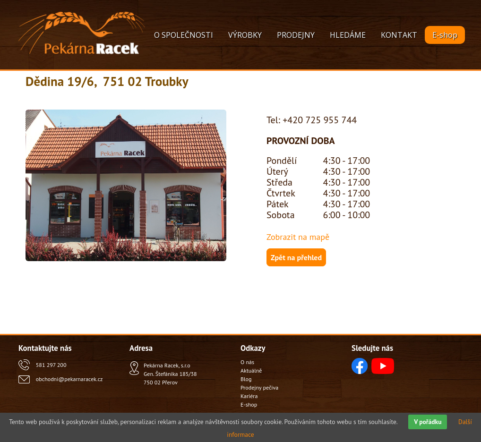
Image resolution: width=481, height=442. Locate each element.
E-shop (444, 35)
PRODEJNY (296, 35)
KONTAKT (399, 35)
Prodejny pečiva (259, 387)
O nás (247, 362)
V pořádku (427, 421)
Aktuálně (251, 370)
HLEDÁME (348, 35)
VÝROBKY (245, 35)
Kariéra (249, 396)
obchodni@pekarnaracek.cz (69, 378)
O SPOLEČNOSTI (183, 35)
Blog (245, 378)
